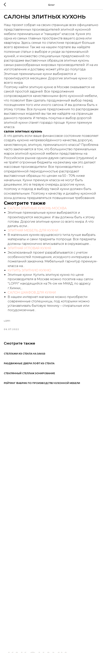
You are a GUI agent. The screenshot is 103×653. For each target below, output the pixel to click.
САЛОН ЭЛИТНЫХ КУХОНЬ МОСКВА (37, 208)
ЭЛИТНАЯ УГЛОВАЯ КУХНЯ (29, 248)
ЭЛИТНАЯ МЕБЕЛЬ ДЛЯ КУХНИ (33, 230)
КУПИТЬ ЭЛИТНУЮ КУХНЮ (29, 270)
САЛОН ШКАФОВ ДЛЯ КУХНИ (32, 292)
